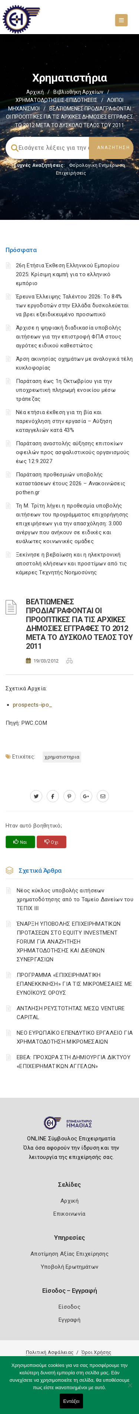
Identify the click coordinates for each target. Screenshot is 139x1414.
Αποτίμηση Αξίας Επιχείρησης (69, 1254)
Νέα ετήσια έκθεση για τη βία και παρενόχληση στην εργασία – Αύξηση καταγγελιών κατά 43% (64, 421)
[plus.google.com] (86, 796)
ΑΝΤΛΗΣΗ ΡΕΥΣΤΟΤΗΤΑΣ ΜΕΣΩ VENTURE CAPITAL (71, 1013)
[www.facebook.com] (52, 796)
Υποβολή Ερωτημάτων (69, 1266)
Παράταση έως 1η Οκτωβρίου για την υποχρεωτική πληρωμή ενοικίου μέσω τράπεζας (66, 390)
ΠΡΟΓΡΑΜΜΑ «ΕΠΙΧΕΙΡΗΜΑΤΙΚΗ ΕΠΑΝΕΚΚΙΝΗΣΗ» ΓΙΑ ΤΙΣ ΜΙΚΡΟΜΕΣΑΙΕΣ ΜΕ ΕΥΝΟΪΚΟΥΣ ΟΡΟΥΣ (74, 984)
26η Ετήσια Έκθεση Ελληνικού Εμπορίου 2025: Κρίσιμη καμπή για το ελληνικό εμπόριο (67, 274)
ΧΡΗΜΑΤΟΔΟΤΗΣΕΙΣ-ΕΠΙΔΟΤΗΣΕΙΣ (56, 100)
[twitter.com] (36, 796)
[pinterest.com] (69, 796)
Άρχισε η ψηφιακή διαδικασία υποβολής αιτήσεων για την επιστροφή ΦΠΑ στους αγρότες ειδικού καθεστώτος (68, 336)
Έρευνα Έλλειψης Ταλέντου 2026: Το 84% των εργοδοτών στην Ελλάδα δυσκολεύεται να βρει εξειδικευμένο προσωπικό (72, 305)
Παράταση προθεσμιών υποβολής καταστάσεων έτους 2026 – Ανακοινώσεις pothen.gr (70, 483)
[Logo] (69, 1126)
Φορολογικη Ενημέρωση (97, 165)
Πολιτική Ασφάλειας (49, 1352)
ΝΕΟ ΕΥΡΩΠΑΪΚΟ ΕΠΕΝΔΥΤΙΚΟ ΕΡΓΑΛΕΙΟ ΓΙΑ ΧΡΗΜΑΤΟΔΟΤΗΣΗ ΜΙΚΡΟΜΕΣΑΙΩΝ (75, 1037)
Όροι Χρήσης (96, 1352)
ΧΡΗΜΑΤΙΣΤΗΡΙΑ (61, 757)
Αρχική (35, 92)
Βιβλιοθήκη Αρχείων (78, 92)
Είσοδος (69, 1307)
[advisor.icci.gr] (103, 796)
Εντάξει (71, 1401)
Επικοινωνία (69, 1213)
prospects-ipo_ (32, 704)
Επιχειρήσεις (71, 173)
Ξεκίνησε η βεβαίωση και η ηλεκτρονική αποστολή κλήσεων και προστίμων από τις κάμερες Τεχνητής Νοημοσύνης (71, 563)
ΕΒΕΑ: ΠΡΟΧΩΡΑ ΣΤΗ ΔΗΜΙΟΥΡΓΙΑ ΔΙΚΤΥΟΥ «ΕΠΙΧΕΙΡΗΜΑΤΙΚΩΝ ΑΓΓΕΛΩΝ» (73, 1062)
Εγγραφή (69, 1319)
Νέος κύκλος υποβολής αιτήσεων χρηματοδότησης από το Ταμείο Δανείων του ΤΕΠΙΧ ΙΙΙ (75, 899)
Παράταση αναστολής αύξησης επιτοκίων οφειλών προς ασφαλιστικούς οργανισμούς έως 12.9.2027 (72, 452)
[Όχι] (129, 1388)
